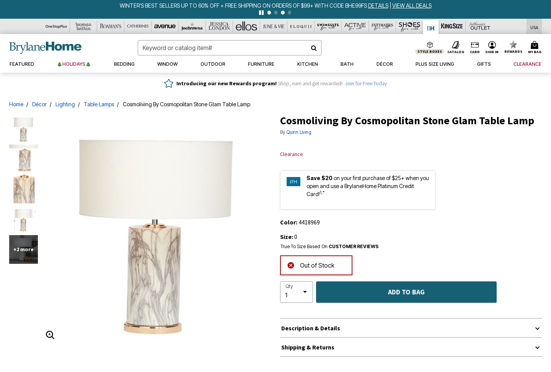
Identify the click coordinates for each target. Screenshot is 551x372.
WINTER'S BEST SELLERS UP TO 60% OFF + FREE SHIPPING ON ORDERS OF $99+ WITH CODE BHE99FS (244, 5)
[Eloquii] (301, 26)
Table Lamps (99, 104)
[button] (492, 48)
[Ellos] (246, 26)
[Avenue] (165, 26)
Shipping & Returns (307, 347)
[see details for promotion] (379, 5)
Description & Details (310, 328)
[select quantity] (296, 292)
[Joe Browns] (192, 26)
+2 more (23, 249)
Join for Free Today (366, 83)
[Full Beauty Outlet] (479, 26)
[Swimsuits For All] (328, 26)
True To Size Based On (329, 246)
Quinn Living (298, 132)
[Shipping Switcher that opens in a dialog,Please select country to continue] (534, 26)
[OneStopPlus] (56, 26)
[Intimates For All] (382, 26)
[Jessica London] (219, 26)
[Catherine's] (138, 26)
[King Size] (452, 26)
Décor (39, 104)
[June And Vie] (273, 26)
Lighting (65, 104)
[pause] (261, 13)
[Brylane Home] (431, 27)
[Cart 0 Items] (535, 48)
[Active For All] (355, 26)
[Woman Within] (83, 26)
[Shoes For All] (409, 26)
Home (16, 104)
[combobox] (229, 47)
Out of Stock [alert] (310, 264)
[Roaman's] (110, 26)
